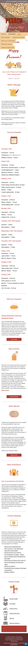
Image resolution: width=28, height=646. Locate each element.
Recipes (12, 618)
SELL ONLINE (14, 339)
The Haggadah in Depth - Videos (14, 554)
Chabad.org (14, 643)
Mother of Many (9, 572)
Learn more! (5, 390)
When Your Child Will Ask (12, 547)
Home (3, 34)
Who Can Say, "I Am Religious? (13, 548)
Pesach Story (13, 608)
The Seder (12, 603)
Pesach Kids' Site (14, 613)
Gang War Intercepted (11, 550)
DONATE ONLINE (14, 396)
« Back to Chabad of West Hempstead (17, 1)
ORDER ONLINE (14, 455)
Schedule (11, 34)
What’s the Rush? (9, 566)
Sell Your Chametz (8, 41)
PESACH (14, 20)
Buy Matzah (5, 37)
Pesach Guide (14, 599)
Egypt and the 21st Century (12, 552)
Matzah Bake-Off (7, 47)
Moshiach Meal (18, 37)
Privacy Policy (14, 644)
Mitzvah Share (6, 44)
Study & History (15, 623)
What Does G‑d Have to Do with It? (15, 560)
